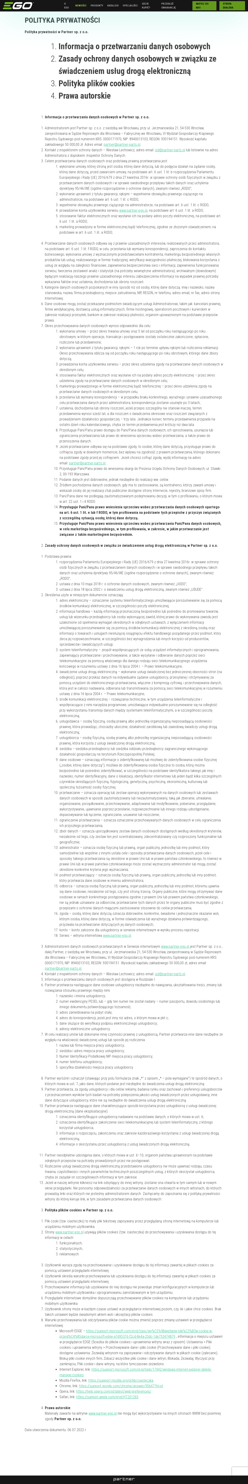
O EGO (66, 5)
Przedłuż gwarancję (168, 5)
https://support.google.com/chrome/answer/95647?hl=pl (121, 1386)
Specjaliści (130, 5)
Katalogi (113, 5)
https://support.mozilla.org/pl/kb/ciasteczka (120, 1380)
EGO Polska (18, 5)
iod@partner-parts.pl (170, 150)
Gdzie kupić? (146, 5)
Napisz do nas (202, 5)
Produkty (97, 5)
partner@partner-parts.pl (122, 144)
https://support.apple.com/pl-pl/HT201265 (107, 1397)
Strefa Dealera (228, 5)
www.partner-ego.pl (133, 210)
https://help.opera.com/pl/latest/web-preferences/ (113, 1391)
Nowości (80, 5)
